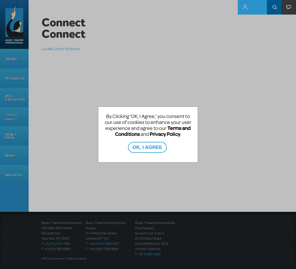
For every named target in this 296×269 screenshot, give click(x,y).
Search (274, 7)
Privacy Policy (165, 134)
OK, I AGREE (147, 147)
